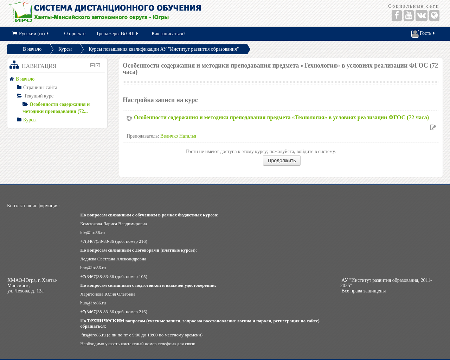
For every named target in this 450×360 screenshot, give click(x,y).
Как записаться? (168, 33)
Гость (423, 34)
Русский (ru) (31, 33)
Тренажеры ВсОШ (117, 33)
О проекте (74, 33)
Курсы (65, 49)
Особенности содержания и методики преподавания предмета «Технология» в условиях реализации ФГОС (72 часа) (281, 117)
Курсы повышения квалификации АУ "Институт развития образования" (164, 49)
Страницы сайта (40, 87)
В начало (32, 49)
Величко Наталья (178, 136)
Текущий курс (38, 96)
